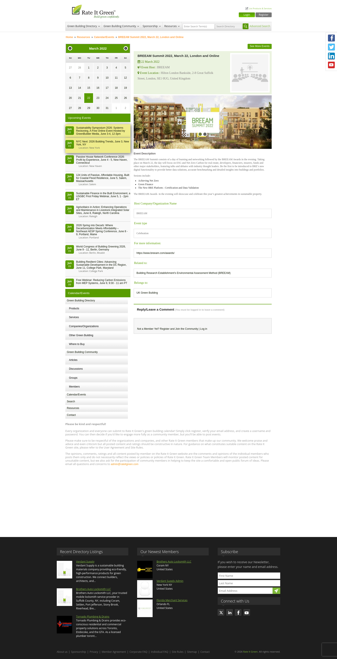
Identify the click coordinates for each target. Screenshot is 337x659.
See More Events (260, 46)
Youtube (331, 65)
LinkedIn (331, 56)
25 (116, 97)
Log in (203, 328)
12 (125, 77)
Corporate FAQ (138, 652)
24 (107, 97)
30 (98, 108)
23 (98, 97)
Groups (73, 377)
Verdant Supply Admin (169, 581)
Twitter (331, 47)
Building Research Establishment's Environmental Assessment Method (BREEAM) (183, 273)
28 (79, 67)
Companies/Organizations (84, 326)
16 (98, 87)
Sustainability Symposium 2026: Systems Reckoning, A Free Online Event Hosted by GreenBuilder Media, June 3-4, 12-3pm (100, 130)
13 (70, 87)
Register (263, 15)
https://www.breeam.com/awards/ (155, 253)
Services (74, 317)
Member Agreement (114, 652)
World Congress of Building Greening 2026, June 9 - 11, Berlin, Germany (101, 248)
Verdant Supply (85, 561)
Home (69, 37)
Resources (170, 26)
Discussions (76, 368)
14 (79, 87)
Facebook (331, 38)
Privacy (94, 652)
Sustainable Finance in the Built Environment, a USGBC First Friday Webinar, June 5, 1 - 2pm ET (103, 196)
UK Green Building (147, 292)
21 (79, 97)
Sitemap (192, 652)
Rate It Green (250, 651)
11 (116, 77)
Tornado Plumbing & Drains (92, 616)
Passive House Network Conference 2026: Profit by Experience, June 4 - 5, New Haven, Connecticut (101, 159)
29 (88, 108)
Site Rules (178, 652)
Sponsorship (150, 26)
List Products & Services (260, 8)
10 (107, 77)
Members (74, 386)
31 (107, 108)
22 (88, 97)
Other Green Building (81, 335)
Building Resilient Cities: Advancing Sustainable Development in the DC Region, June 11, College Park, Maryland (101, 264)
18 (116, 87)
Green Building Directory (82, 26)
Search (71, 401)
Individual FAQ (159, 652)
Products (74, 308)
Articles (73, 360)
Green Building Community (120, 26)
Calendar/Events (104, 37)
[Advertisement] (168, 499)
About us (62, 652)
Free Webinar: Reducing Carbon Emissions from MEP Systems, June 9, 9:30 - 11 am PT (101, 282)
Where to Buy (77, 344)
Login (247, 15)
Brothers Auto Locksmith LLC (93, 589)
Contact (71, 414)
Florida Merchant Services (171, 600)
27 (70, 67)
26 (125, 97)
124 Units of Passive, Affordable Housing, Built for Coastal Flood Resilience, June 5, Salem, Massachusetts (102, 178)
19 (125, 87)
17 (107, 87)
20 (70, 97)
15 (88, 87)
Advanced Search (260, 26)
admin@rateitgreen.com (124, 464)
